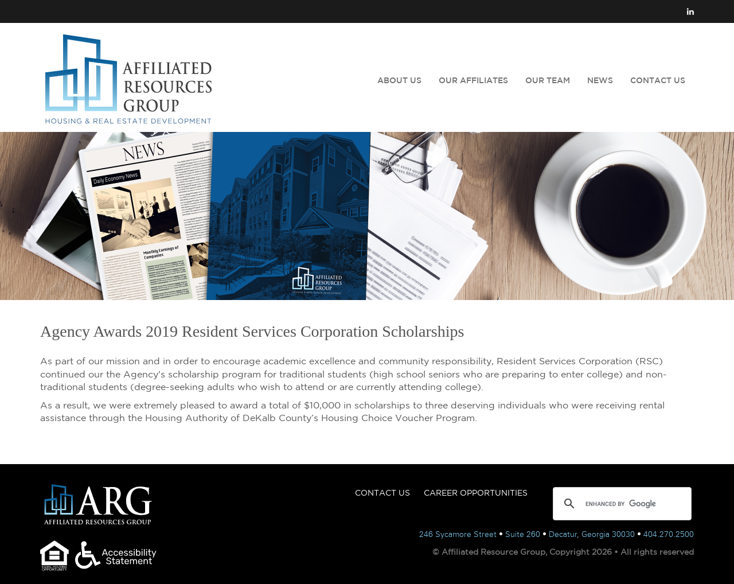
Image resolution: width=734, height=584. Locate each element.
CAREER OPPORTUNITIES (476, 492)
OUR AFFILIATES (473, 80)
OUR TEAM (547, 80)
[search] (620, 504)
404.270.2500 (668, 534)
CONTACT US (657, 80)
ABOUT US (399, 80)
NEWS (600, 80)
